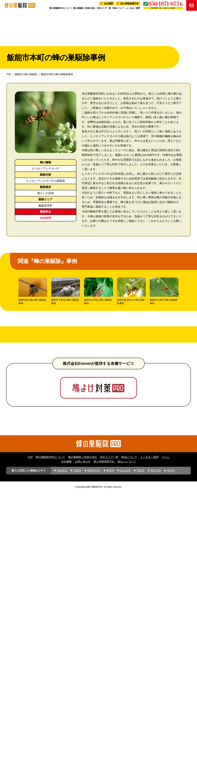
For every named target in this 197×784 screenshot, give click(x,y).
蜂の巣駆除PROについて (61, 8)
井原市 (110, 762)
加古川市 (156, 762)
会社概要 (108, 3)
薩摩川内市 (93, 762)
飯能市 (43, 205)
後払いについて (127, 753)
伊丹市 (171, 762)
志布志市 (62, 762)
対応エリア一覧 (104, 8)
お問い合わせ (82, 753)
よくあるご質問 (133, 8)
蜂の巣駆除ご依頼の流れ (84, 8)
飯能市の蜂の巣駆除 (26, 74)
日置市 (77, 762)
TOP (8, 74)
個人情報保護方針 (129, 3)
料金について (119, 8)
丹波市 (141, 762)
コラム (165, 748)
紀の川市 (125, 762)
